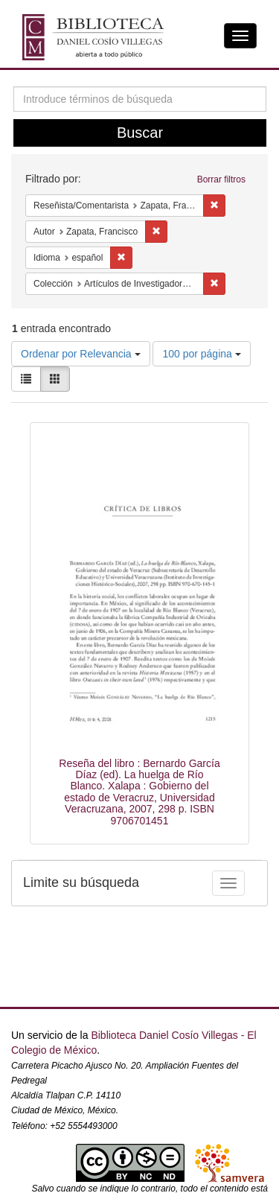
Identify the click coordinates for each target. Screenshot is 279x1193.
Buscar (140, 132)
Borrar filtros (221, 179)
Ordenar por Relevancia (81, 354)
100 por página (201, 354)
